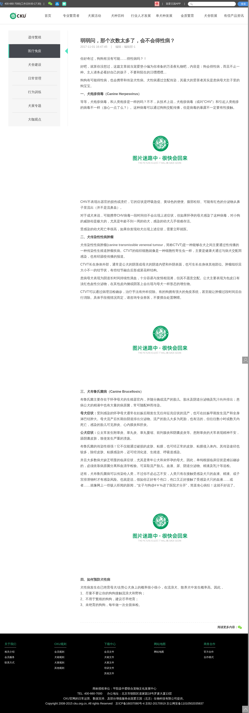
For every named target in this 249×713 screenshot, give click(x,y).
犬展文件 (109, 662)
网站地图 (159, 651)
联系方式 (10, 662)
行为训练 (34, 92)
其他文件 (109, 673)
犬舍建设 (34, 64)
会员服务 (10, 657)
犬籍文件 (109, 657)
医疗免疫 (34, 51)
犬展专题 (34, 105)
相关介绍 (10, 651)
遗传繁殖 (34, 37)
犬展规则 (59, 662)
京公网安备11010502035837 (185, 703)
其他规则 (59, 668)
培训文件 (109, 668)
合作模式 (209, 657)
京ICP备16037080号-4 (129, 703)
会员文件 (109, 651)
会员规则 (59, 651)
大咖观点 (34, 119)
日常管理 (34, 78)
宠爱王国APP (173, 3)
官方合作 (209, 651)
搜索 (243, 3)
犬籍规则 (59, 657)
